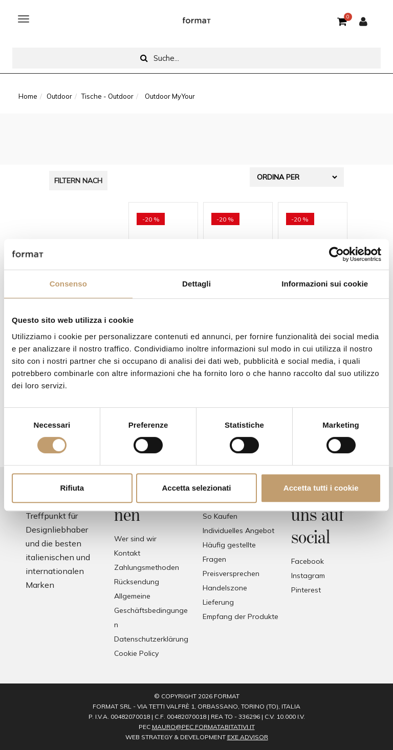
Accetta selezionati (196, 487)
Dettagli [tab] (196, 283)
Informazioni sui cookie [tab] (324, 283)
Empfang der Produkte (240, 616)
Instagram (308, 575)
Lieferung (218, 602)
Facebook (307, 561)
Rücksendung (136, 581)
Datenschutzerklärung (151, 639)
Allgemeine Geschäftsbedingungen (151, 610)
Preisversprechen (231, 573)
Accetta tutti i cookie (321, 487)
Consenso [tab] (68, 283)
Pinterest (306, 589)
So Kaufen (220, 516)
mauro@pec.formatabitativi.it (203, 727)
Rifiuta (72, 487)
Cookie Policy (136, 653)
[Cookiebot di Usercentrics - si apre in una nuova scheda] (336, 254)
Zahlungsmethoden (146, 567)
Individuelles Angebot (238, 530)
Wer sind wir (135, 538)
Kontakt (127, 553)
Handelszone (225, 587)
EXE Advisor (247, 737)
